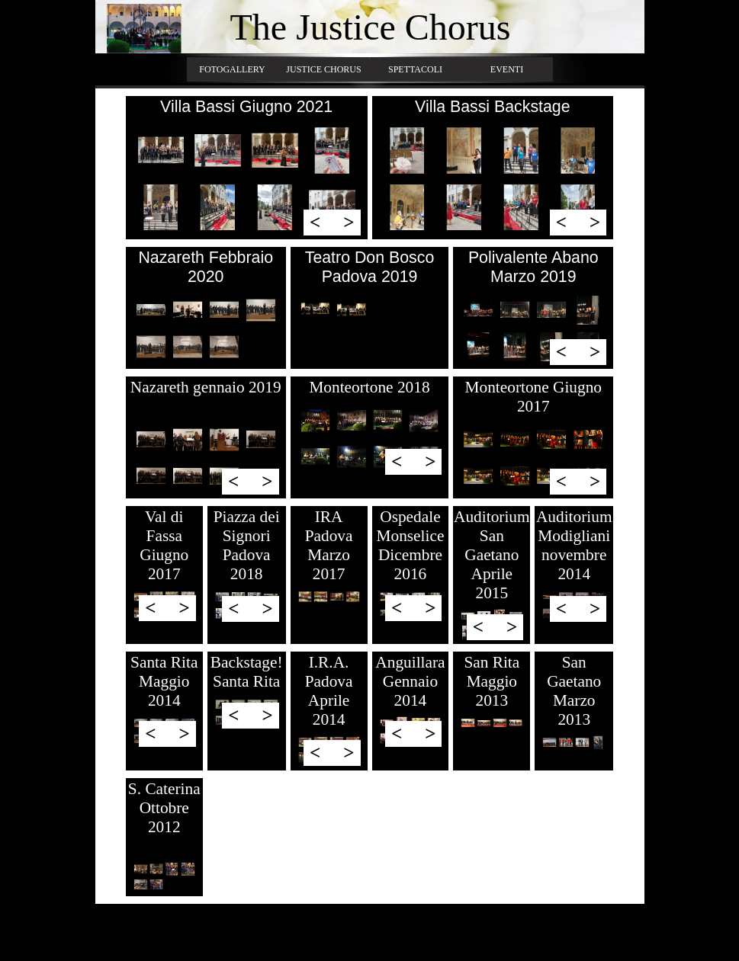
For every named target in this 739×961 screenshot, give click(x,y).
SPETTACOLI (415, 69)
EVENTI (506, 69)
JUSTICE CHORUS (323, 69)
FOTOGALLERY (232, 69)
